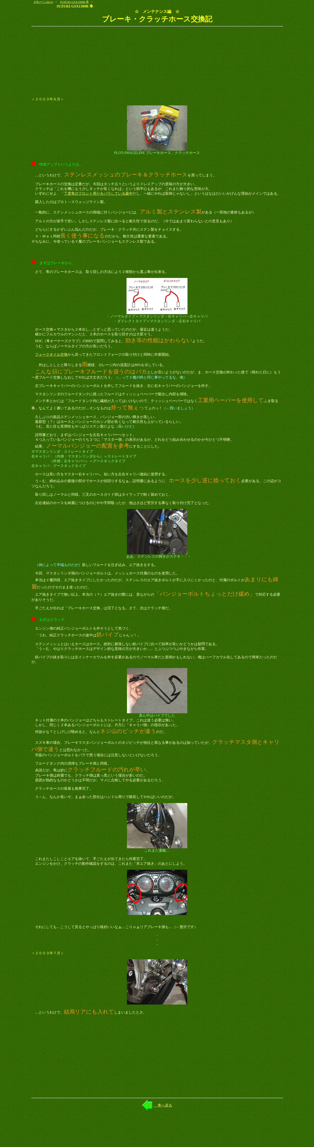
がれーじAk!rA (43, 2)
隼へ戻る (162, 1105)
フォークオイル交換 (51, 354)
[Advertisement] (157, 61)
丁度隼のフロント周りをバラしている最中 (98, 193)
